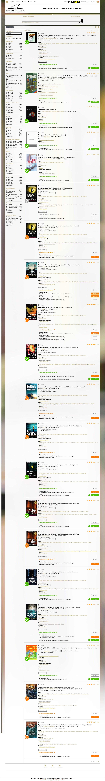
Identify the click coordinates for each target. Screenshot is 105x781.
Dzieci (40, 50)
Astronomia (42, 705)
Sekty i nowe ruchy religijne (76, 481)
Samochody (51, 56)
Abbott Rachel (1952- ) (46, 196)
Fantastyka (52, 708)
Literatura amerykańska (44, 170)
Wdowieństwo (51, 624)
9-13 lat (46, 699)
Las (56, 92)
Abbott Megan (44, 162)
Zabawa (57, 56)
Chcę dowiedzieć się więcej (46, 779)
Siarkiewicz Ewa (56, 162)
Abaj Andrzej (43, 114)
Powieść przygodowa (44, 708)
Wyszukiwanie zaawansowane (28, 22)
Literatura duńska (43, 53)
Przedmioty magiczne (50, 705)
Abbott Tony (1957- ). (45, 731)
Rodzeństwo (72, 442)
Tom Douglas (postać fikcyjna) (46, 205)
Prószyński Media (48, 158)
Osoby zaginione (66, 364)
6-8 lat (44, 50)
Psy (40, 667)
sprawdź (95, 217)
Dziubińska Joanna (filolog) (62, 511)
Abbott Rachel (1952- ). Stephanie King (78, 273)
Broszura (41, 58)
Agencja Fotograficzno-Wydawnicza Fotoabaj (52, 111)
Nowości (18, 1)
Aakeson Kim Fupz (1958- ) (47, 43)
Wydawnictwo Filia (46, 189)
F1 (89, 1)
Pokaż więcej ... (9, 50)
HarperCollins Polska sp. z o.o (51, 688)
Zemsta (94, 324)
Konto (35, 1)
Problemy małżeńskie (52, 281)
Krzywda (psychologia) (65, 403)
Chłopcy (41, 56)
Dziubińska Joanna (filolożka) (63, 542)
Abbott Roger (43, 656)
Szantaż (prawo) (43, 404)
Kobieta (56, 324)
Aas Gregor (43, 84)
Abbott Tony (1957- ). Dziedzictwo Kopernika (78, 693)
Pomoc (30, 1)
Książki (41, 47)
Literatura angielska (43, 202)
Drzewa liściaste (51, 92)
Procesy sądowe (43, 624)
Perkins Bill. (58, 731)
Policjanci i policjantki (59, 205)
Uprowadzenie (91, 364)
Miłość (60, 364)
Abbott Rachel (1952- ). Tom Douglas (78, 196)
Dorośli (50, 89)
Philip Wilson (47, 136)
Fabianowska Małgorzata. (73, 731)
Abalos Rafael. (42, 140)
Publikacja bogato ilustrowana (46, 95)
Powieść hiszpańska (44, 142)
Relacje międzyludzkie (63, 281)
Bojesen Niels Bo (62, 43)
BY (78, 1)
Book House (47, 650)
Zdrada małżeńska (52, 404)
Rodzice (46, 56)
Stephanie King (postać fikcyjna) (46, 403)
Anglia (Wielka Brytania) (49, 206)
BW (73, 1)
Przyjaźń (73, 364)
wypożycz (95, 67)
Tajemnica (83, 205)
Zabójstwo (76, 281)
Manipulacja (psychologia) (77, 403)
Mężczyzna (61, 324)
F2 (92, 1)
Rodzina (67, 205)
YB (75, 1)
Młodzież (41, 89)
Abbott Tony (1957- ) (45, 693)
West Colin (54, 656)
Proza (44, 47)
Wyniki (12, 1)
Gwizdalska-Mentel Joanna (78, 43)
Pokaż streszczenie (42, 61)
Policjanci (66, 442)
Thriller (40, 209)
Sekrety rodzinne (80, 442)
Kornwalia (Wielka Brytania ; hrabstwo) (89, 281)
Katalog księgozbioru (28, 16)
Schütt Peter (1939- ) (56, 84)
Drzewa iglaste (42, 92)
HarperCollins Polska (49, 726)
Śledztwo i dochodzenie (75, 205)
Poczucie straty (42, 281)
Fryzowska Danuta (60, 693)
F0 (87, 1)
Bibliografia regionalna (76, 16)
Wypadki (71, 281)
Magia (75, 705)
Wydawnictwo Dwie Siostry (50, 38)
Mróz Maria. (50, 140)
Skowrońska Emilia (61, 196)
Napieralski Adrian (60, 273)
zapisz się (95, 256)
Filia (43, 227)
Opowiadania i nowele (49, 58)
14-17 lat (46, 89)
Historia (24, 1)
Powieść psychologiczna (45, 284)
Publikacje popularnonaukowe (50, 86)
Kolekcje (36, 22)
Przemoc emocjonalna (89, 403)
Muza (45, 78)
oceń (98, 32)
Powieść (41, 120)
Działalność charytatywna (60, 514)
